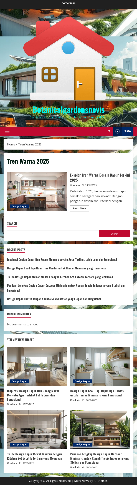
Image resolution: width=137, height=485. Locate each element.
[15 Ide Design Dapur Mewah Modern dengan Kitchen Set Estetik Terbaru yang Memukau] (37, 429)
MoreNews (81, 481)
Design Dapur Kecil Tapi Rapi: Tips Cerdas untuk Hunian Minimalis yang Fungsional (56, 268)
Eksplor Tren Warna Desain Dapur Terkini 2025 (37, 191)
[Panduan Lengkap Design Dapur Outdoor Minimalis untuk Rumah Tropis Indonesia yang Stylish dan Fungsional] (100, 429)
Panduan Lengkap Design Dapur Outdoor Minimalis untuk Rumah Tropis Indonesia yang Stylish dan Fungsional (99, 458)
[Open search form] (109, 131)
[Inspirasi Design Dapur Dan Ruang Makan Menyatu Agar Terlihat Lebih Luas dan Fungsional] (37, 366)
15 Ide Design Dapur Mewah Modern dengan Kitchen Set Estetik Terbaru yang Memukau (60, 277)
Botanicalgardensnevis (68, 109)
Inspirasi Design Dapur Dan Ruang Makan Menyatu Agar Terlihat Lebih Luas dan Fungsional (62, 259)
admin (76, 185)
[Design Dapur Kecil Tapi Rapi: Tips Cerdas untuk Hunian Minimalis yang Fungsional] (100, 366)
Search (12, 223)
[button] (7, 131)
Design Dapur (19, 206)
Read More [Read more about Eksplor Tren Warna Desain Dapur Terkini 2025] (81, 208)
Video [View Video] (122, 131)
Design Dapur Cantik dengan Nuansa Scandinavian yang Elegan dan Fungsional (54, 299)
